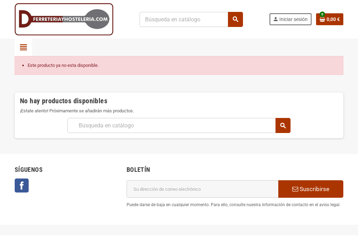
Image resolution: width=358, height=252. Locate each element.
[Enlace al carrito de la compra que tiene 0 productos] (329, 19)
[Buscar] (191, 19)
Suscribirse (310, 189)
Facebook (22, 185)
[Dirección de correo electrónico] (202, 189)
